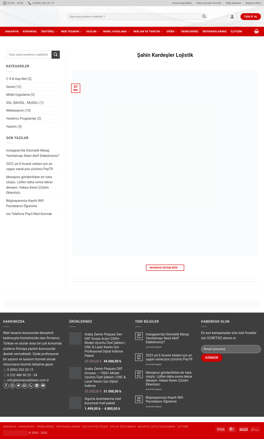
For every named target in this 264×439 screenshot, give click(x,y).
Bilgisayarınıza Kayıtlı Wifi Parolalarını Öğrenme (25, 203)
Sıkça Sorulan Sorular (208, 3)
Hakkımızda (27, 426)
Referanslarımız (215, 31)
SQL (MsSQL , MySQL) (22, 103)
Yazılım (92, 32)
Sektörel (49, 32)
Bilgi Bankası (233, 3)
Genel (10, 87)
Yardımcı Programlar (21, 118)
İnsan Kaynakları (182, 3)
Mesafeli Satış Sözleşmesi (156, 426)
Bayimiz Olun (253, 3)
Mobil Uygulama (116, 32)
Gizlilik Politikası (95, 426)
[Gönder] (203, 16)
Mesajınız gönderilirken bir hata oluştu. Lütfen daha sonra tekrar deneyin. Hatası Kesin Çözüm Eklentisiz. (29, 185)
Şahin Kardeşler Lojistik (165, 55)
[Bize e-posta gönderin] (24, 386)
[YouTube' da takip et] (43, 386)
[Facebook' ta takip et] (6, 386)
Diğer (171, 32)
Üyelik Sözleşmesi (123, 426)
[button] (232, 16)
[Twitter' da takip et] (18, 386)
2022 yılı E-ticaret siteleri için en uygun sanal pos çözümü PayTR (29, 166)
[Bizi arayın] (30, 386)
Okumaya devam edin (165, 268)
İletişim (236, 31)
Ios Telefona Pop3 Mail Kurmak (29, 214)
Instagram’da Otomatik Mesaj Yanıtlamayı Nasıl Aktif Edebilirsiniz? (32, 153)
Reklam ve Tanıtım (148, 32)
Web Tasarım (71, 32)
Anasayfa (12, 31)
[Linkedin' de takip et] (37, 386)
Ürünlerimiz (190, 31)
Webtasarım (15, 110)
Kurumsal (30, 31)
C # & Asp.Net (16, 79)
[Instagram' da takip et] (12, 386)
